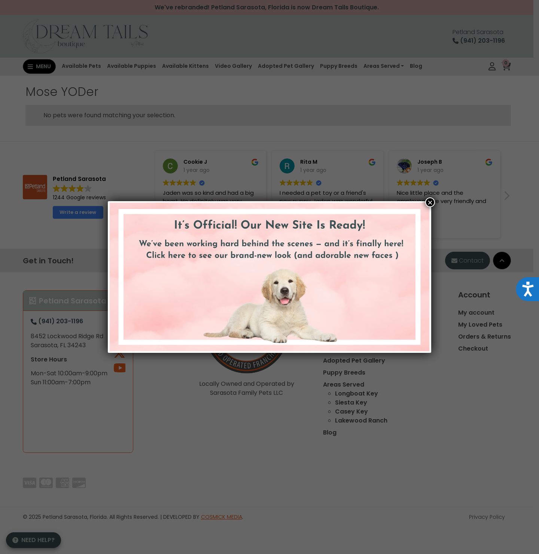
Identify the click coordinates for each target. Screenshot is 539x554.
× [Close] (430, 202)
